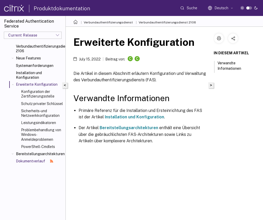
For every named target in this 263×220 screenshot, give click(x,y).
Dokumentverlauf (34, 161)
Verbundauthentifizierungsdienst (108, 22)
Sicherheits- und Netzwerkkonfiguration (40, 113)
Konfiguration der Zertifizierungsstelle (37, 94)
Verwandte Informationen (232, 66)
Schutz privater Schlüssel (42, 104)
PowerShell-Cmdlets (38, 147)
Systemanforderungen (34, 66)
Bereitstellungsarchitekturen (39, 154)
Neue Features (28, 58)
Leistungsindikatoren (38, 123)
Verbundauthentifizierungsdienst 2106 (39, 48)
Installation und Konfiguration (29, 75)
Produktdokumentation (62, 8)
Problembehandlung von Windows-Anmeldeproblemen (41, 134)
